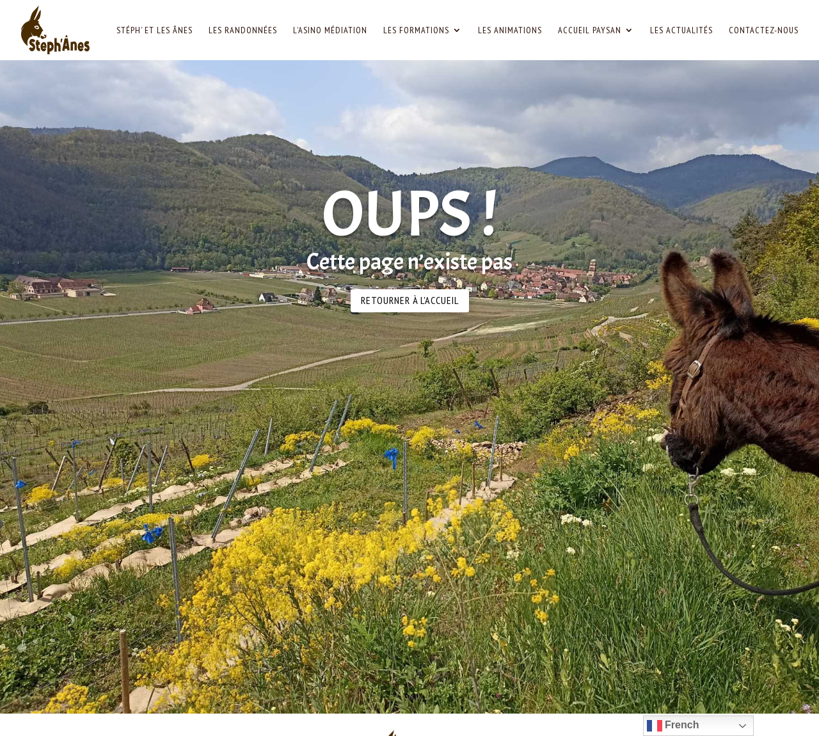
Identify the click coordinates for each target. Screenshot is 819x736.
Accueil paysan (589, 31)
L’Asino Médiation (330, 31)
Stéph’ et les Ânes (154, 31)
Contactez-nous (764, 31)
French (673, 725)
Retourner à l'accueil (410, 300)
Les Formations (416, 31)
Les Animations (510, 31)
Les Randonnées (243, 31)
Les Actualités (681, 31)
